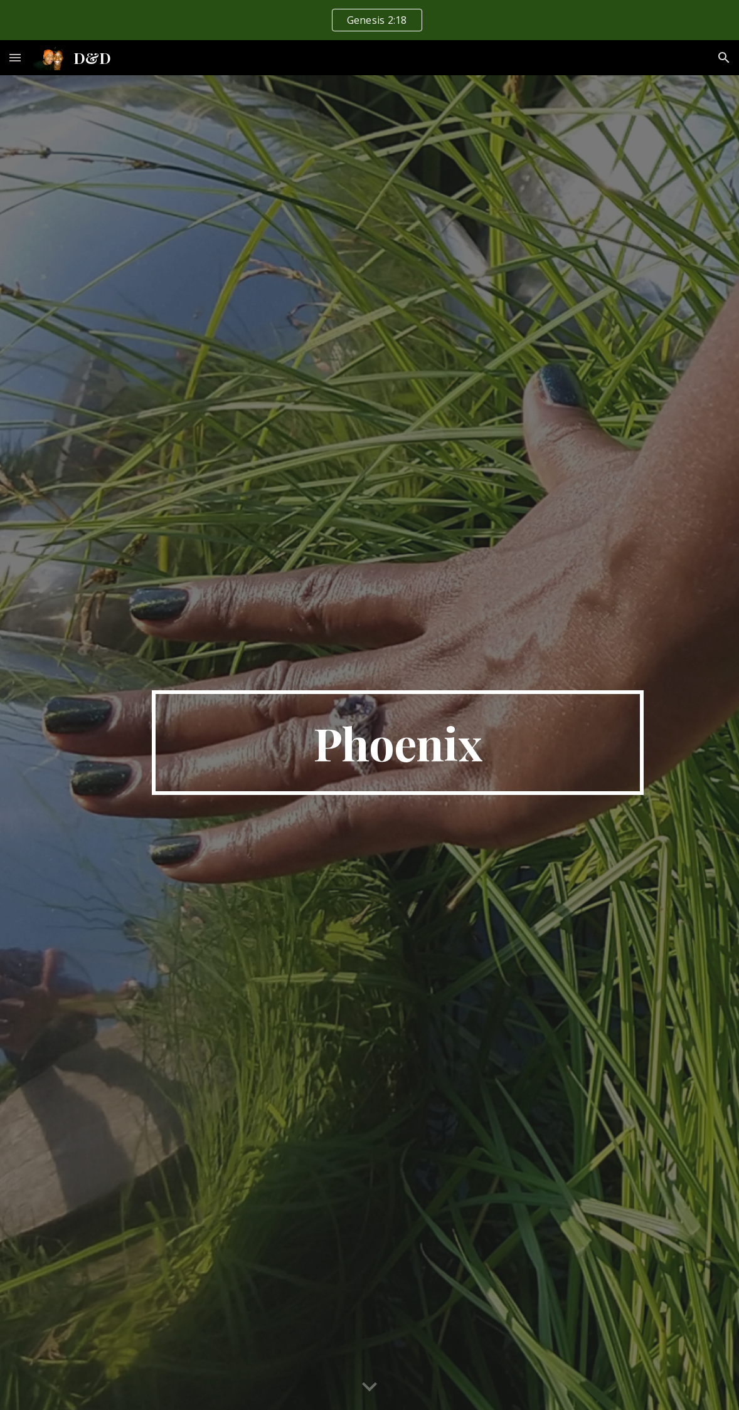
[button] (15, 57)
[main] (398, 743)
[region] (369, 20)
